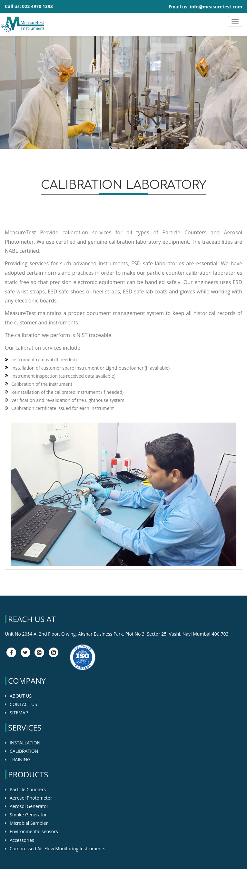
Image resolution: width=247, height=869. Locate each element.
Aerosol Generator (29, 806)
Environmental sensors (34, 831)
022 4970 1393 (37, 6)
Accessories (22, 840)
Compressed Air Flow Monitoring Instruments (57, 848)
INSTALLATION (25, 743)
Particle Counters (28, 789)
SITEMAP (19, 713)
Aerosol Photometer (31, 798)
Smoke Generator (28, 815)
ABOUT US (21, 696)
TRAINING (20, 759)
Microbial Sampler (29, 823)
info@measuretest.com (216, 7)
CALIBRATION (24, 751)
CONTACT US (23, 704)
